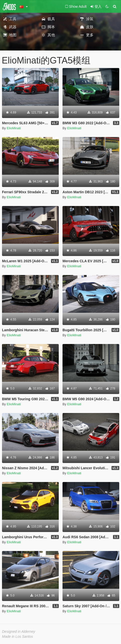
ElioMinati (14, 128)
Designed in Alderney (18, 632)
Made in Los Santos (17, 636)
